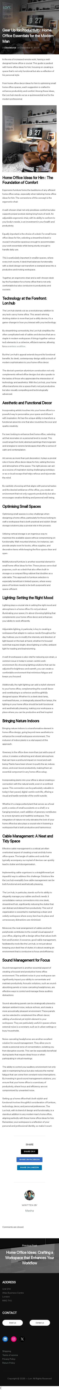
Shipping (6, 1351)
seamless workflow (16, 346)
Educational (10, 47)
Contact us (40, 1323)
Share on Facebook (29, 1159)
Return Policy (8, 1363)
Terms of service (10, 1355)
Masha (29, 1210)
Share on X (29, 1151)
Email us (12, 1323)
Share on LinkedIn (29, 1167)
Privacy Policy (8, 1359)
